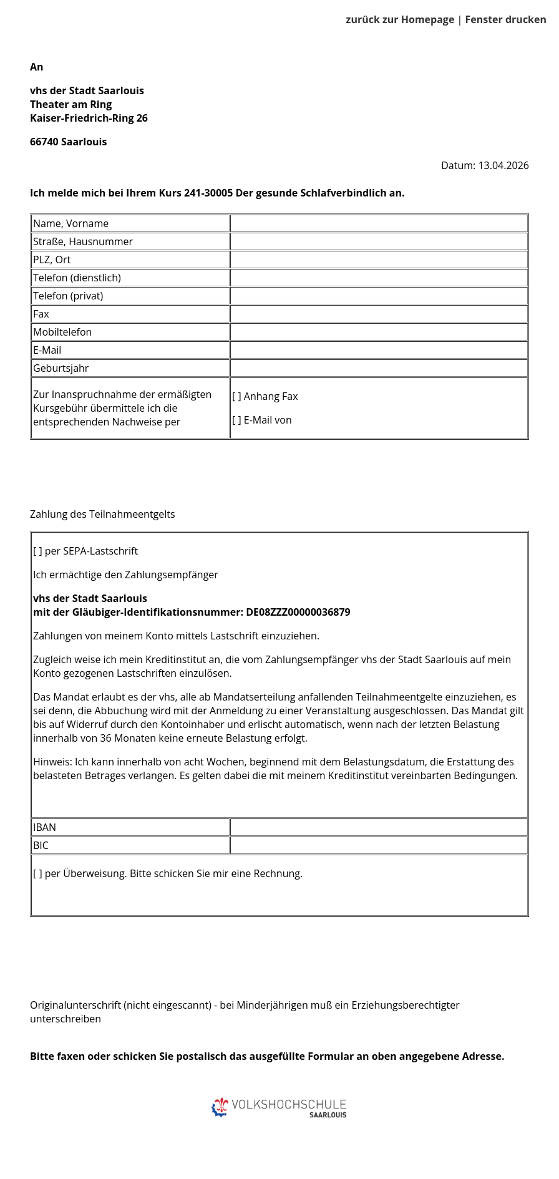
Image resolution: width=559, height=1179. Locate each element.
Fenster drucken (506, 19)
